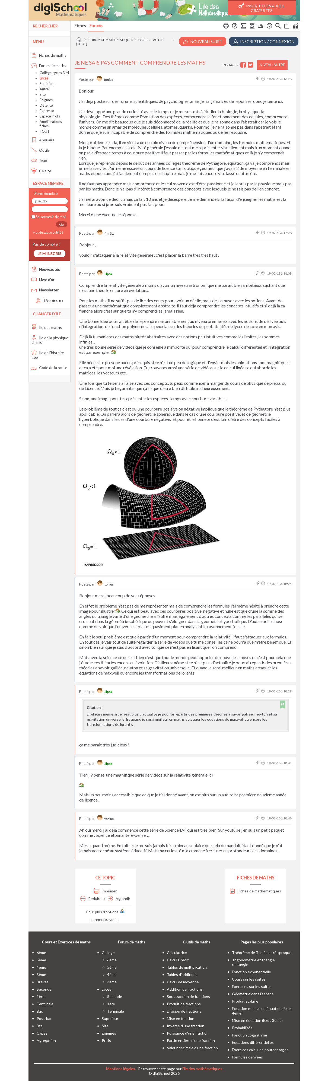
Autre (158, 40)
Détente (46, 105)
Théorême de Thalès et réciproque (261, 952)
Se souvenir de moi (50, 217)
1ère (40, 996)
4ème (41, 967)
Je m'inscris (49, 253)
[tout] (81, 44)
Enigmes (46, 100)
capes (42, 1033)
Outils (40, 150)
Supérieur (47, 83)
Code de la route (49, 367)
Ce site (41, 170)
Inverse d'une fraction (185, 1025)
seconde (44, 989)
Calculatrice (177, 952)
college (108, 952)
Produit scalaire (245, 1001)
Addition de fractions (185, 989)
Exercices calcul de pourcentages (260, 1049)
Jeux (39, 160)
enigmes (109, 1033)
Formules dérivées (247, 1057)
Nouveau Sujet (202, 41)
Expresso (47, 111)
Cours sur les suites (249, 979)
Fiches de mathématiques (255, 891)
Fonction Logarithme (249, 1035)
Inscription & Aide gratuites (261, 8)
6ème (41, 952)
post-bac (44, 1018)
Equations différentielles (253, 1042)
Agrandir (119, 898)
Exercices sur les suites (252, 986)
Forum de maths (48, 65)
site (105, 1025)
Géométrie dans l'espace (253, 993)
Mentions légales (120, 1068)
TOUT (45, 131)
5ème (41, 960)
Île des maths (46, 327)
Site (43, 94)
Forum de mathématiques (110, 40)
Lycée (143, 40)
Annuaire (43, 140)
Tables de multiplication (187, 967)
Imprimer (105, 891)
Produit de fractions (184, 1003)
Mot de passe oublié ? (47, 232)
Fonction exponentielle (251, 971)
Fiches (80, 25)
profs (106, 1040)
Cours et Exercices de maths (66, 942)
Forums (96, 25)
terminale (45, 1003)
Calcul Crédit (178, 960)
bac (40, 1011)
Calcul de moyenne (183, 982)
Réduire (90, 898)
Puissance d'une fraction (188, 1033)
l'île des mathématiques (202, 1068)
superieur (110, 1018)
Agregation (46, 1040)
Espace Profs (50, 116)
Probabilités (242, 1027)
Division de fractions (184, 1011)
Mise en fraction (180, 1018)
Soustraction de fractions (188, 996)
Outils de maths (196, 942)
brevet (42, 982)
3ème (41, 974)
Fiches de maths (48, 55)
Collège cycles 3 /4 (54, 73)
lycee (107, 989)
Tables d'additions (182, 974)
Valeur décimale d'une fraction (192, 1047)
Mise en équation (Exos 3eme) (257, 1020)
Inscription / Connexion (263, 41)
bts (40, 1025)
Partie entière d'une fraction (191, 1040)
